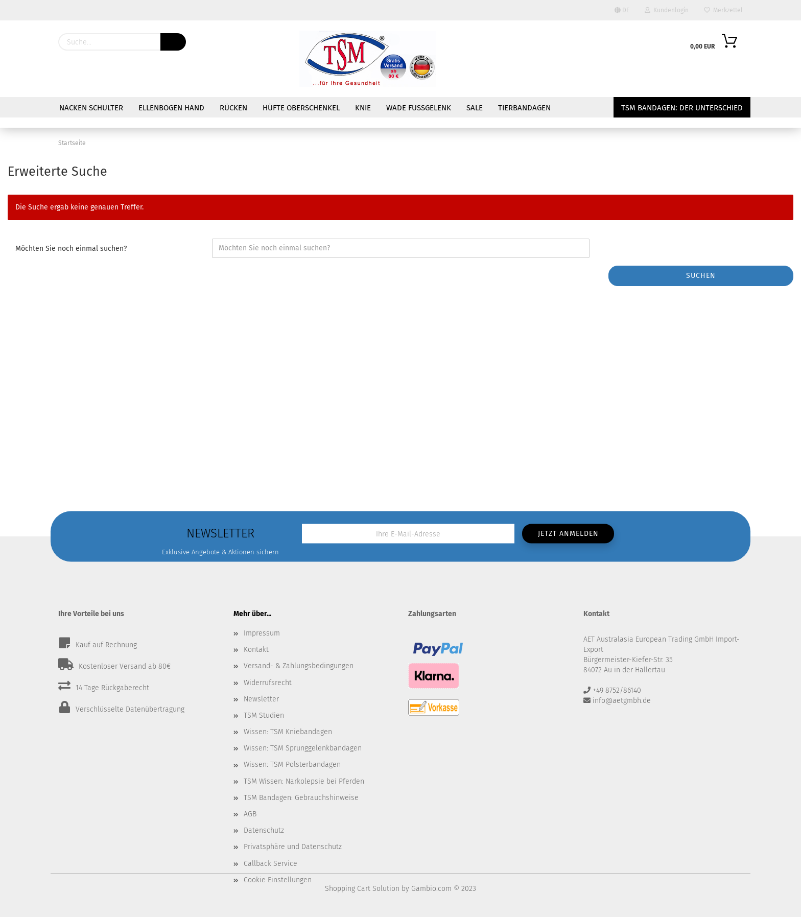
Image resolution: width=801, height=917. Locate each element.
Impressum (262, 633)
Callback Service (270, 863)
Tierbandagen (524, 107)
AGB (250, 814)
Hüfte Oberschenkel (301, 107)
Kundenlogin (667, 10)
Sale (474, 107)
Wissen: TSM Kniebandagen (288, 731)
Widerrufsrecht (268, 682)
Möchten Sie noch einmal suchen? (71, 248)
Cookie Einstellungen (278, 880)
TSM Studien (264, 715)
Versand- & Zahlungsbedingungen (299, 666)
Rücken (233, 107)
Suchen (701, 275)
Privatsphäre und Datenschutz (293, 846)
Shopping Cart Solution (362, 888)
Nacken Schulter (91, 107)
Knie (363, 107)
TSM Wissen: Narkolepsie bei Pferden (304, 781)
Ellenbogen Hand (171, 107)
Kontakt (256, 649)
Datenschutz (264, 830)
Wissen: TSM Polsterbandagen (292, 764)
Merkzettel (723, 10)
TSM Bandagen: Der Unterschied (682, 107)
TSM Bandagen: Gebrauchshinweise (301, 797)
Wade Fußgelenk (418, 107)
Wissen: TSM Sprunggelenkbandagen (303, 748)
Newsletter (261, 699)
